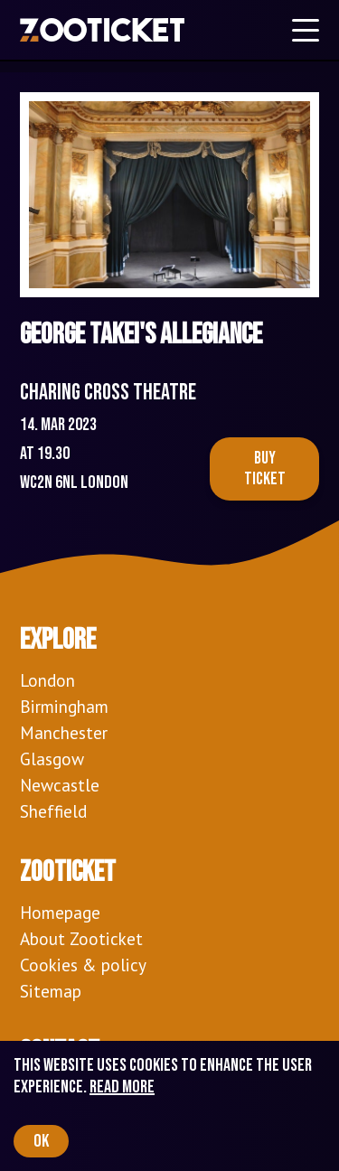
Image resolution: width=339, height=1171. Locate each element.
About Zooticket (81, 938)
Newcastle (59, 784)
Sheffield (53, 811)
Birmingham (64, 706)
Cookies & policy (83, 964)
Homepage (60, 912)
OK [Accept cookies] (41, 1141)
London (47, 680)
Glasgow (52, 758)
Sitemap (50, 990)
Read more (122, 1087)
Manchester (64, 732)
